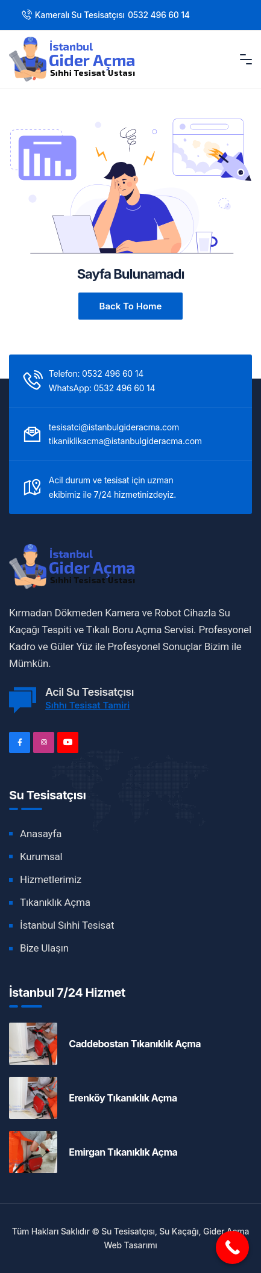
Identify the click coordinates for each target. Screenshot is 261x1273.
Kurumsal (41, 856)
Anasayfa (40, 834)
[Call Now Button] (232, 1247)
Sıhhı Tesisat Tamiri (87, 705)
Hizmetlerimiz (50, 879)
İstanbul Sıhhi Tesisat (67, 925)
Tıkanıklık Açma (55, 902)
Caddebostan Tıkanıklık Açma (135, 1044)
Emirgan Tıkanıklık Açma (123, 1152)
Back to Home (130, 306)
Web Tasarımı (130, 1245)
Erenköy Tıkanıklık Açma (123, 1098)
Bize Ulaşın (44, 948)
